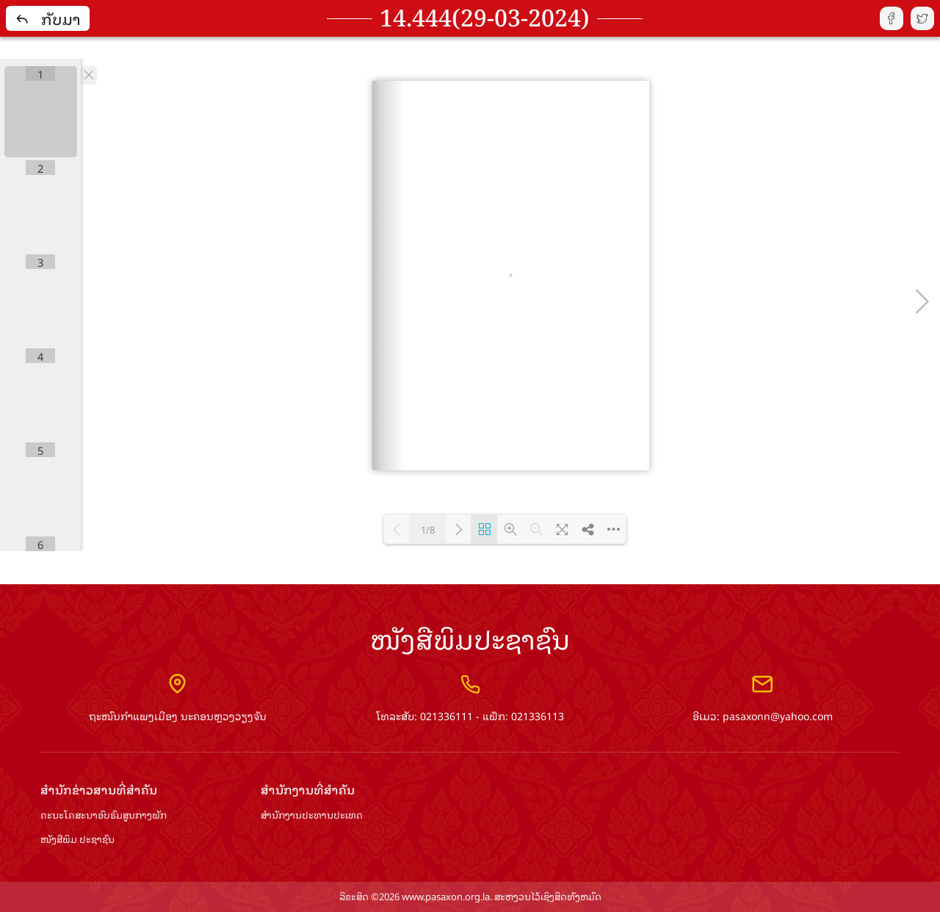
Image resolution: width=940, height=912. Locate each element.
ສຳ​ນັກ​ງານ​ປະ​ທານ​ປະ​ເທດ (312, 815)
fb (891, 18)
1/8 (428, 529)
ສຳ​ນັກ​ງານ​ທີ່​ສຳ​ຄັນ (308, 789)
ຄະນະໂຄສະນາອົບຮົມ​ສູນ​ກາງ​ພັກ (103, 815)
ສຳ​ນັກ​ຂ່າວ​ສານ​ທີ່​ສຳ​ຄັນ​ (98, 789)
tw (922, 18)
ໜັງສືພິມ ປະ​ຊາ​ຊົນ (77, 839)
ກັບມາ (48, 18)
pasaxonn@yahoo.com (778, 715)
